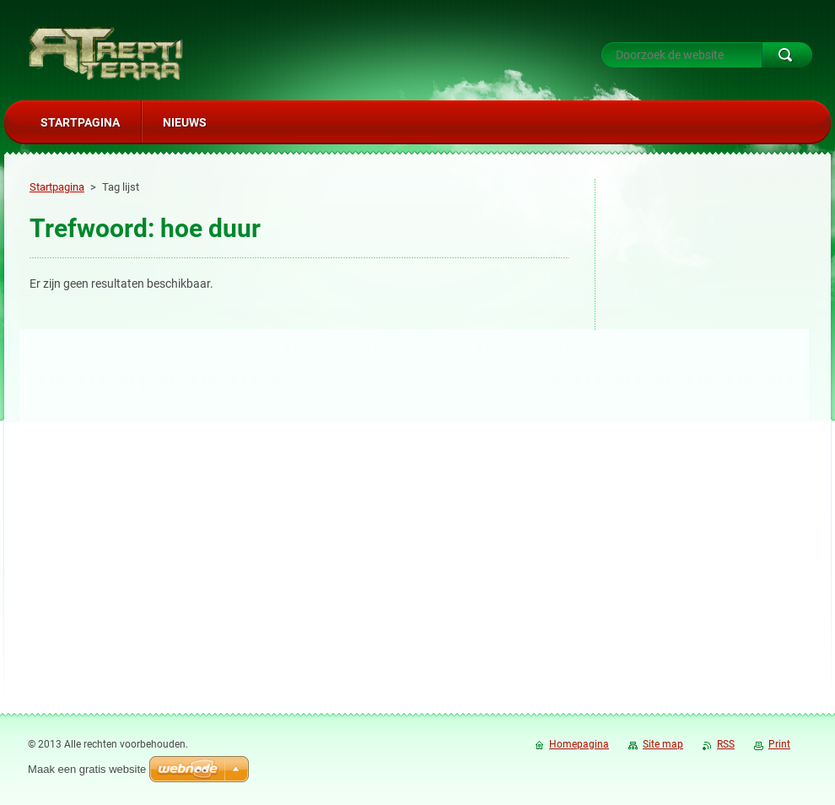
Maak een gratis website (87, 769)
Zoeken (787, 55)
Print (779, 744)
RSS (726, 744)
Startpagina (57, 187)
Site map (663, 744)
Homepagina (579, 744)
